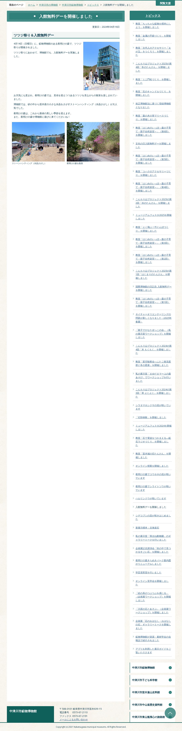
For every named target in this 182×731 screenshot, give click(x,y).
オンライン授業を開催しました (152, 465)
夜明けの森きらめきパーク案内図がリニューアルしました (153, 562)
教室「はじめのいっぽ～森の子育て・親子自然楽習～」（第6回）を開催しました (153, 131)
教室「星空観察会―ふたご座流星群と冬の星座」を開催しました (153, 363)
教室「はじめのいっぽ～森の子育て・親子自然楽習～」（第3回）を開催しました (153, 243)
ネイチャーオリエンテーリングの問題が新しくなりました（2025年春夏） (154, 318)
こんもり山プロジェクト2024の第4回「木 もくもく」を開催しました (154, 349)
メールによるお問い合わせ (74, 719)
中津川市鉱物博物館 (72, 4)
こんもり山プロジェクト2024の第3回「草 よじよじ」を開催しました (154, 393)
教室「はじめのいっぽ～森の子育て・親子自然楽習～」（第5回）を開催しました (153, 159)
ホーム (31, 4)
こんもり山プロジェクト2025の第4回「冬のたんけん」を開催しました (154, 67)
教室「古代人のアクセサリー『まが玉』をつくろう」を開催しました (153, 51)
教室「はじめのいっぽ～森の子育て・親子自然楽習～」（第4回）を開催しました (153, 187)
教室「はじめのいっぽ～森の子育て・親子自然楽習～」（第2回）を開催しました (153, 258)
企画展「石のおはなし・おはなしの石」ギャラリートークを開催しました (153, 624)
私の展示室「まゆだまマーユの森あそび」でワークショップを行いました (153, 377)
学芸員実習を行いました (148, 572)
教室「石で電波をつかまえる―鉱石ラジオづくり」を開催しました (153, 441)
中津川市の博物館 (48, 4)
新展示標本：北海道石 (147, 527)
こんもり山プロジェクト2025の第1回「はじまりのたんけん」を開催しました (154, 274)
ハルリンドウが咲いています (151, 498)
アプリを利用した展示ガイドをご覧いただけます (153, 650)
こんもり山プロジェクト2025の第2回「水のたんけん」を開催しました (154, 203)
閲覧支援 (165, 3)
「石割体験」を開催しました (151, 417)
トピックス (93, 4)
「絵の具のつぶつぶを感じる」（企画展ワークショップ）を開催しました (153, 596)
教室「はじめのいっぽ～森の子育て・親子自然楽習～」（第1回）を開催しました (153, 302)
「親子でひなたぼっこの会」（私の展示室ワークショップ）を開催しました (153, 333)
